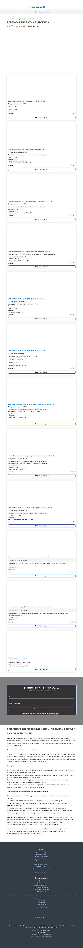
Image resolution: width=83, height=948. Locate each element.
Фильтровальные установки (18, 658)
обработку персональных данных (52, 713)
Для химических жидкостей (41, 885)
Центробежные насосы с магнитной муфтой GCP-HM (26, 101)
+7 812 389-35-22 (37, 7)
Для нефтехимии (41, 883)
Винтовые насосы (41, 861)
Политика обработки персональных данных (41, 936)
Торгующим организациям (41, 907)
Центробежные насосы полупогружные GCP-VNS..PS (26, 299)
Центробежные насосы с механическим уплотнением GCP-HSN (30, 201)
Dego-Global (41, 902)
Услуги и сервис (41, 905)
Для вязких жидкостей (41, 887)
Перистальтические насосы (41, 864)
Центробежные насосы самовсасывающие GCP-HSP (26, 149)
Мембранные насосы (41, 852)
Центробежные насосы (41, 857)
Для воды (41, 881)
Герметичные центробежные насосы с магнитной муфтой (28, 557)
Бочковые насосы (41, 854)
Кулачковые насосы (41, 866)
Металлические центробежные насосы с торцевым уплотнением (31, 607)
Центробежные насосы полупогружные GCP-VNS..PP (26, 350)
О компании (41, 900)
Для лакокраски (41, 891)
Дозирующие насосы (41, 859)
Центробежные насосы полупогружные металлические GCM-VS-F (31, 456)
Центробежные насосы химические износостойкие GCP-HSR (29, 251)
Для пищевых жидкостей (41, 889)
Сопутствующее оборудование (41, 873)
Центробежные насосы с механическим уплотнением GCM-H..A (30, 508)
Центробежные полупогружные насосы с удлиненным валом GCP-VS (32, 404)
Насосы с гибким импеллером (41, 869)
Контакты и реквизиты (41, 898)
